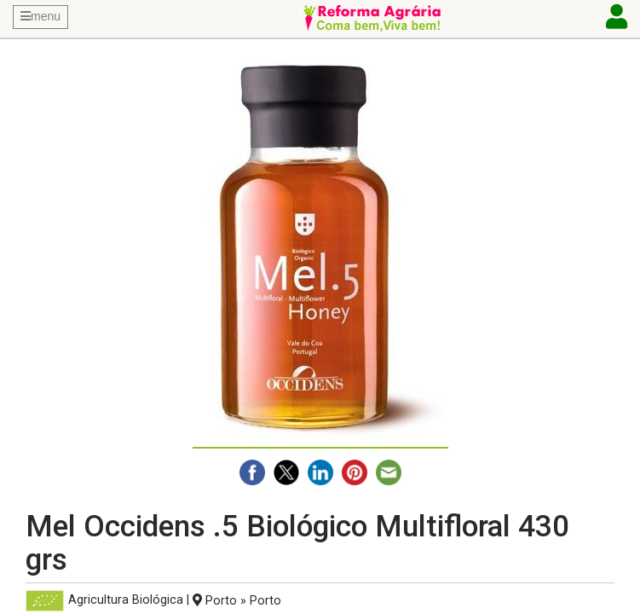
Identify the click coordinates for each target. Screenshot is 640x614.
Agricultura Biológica (125, 601)
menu (40, 16)
